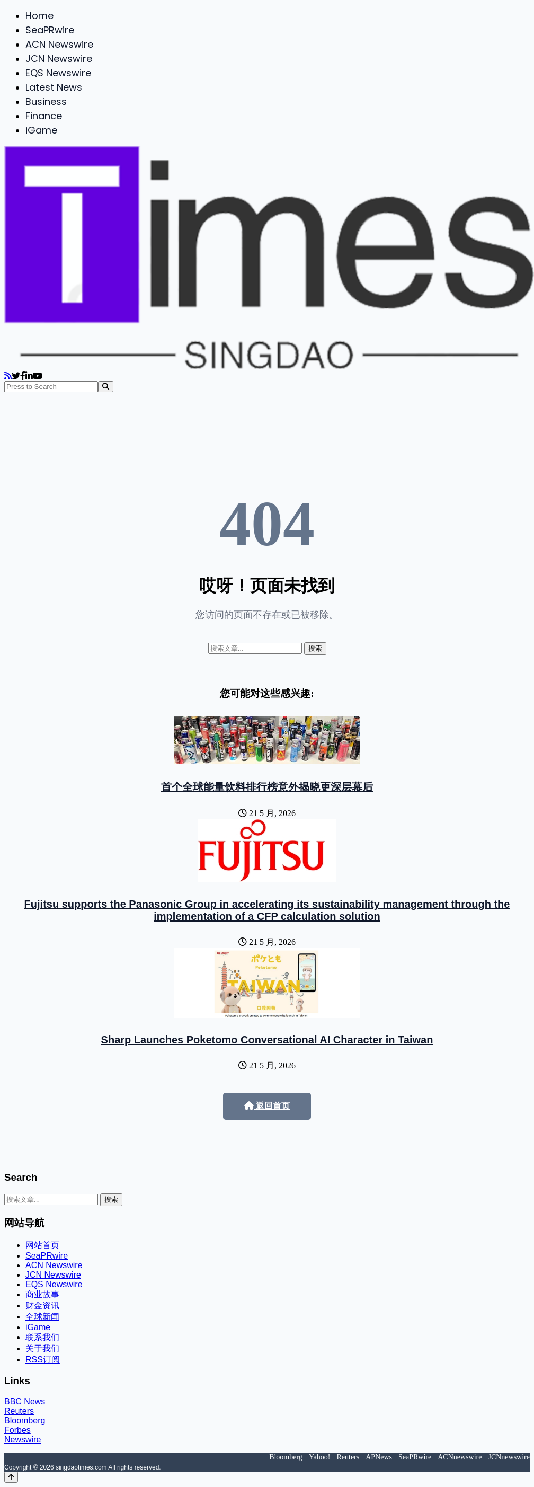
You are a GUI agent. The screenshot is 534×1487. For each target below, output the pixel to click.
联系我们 (42, 1337)
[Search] (105, 386)
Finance (43, 115)
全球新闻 (42, 1316)
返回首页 (267, 1105)
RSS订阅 (42, 1359)
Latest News (53, 87)
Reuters (19, 1410)
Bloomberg (24, 1420)
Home (39, 15)
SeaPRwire (49, 30)
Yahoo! (320, 1457)
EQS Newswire (58, 72)
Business (46, 101)
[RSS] (8, 375)
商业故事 (42, 1294)
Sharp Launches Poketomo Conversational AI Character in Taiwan (267, 1040)
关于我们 (42, 1348)
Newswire (22, 1439)
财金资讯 (42, 1305)
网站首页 (42, 1245)
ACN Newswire (59, 44)
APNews (379, 1457)
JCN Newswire (58, 58)
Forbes (17, 1430)
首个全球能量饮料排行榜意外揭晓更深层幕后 (267, 787)
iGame (41, 130)
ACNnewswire (460, 1457)
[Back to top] (11, 1477)
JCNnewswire (509, 1457)
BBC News (24, 1401)
